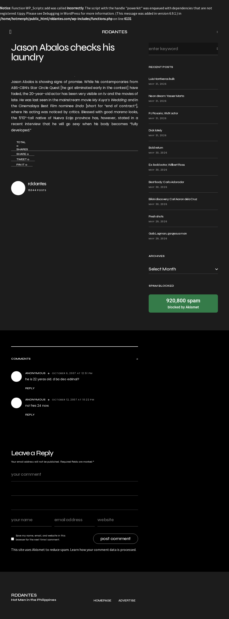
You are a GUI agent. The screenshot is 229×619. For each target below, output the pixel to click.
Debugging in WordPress (61, 13)
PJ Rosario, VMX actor (163, 113)
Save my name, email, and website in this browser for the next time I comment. (40, 537)
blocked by (183, 303)
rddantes (37, 184)
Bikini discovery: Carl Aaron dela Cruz (173, 199)
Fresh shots (156, 216)
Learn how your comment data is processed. (103, 549)
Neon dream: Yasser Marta (166, 96)
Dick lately (155, 130)
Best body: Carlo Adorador (166, 182)
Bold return (156, 148)
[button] (11, 32)
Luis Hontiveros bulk (162, 79)
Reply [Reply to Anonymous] (30, 388)
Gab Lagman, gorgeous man (168, 233)
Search (214, 49)
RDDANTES (114, 32)
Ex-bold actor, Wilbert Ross (167, 165)
